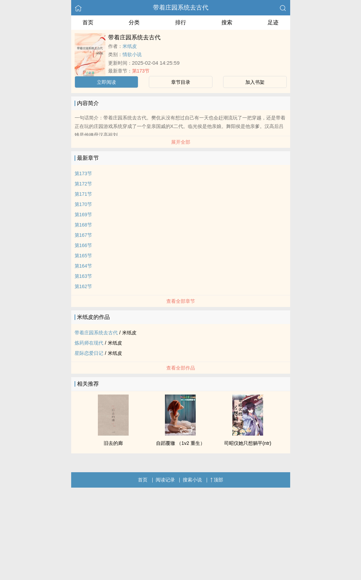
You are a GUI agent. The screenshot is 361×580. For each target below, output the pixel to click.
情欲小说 (132, 54)
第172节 (83, 183)
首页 (87, 22)
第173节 (141, 71)
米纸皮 (130, 46)
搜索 (226, 22)
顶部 (216, 479)
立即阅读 (106, 82)
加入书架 (255, 82)
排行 (180, 22)
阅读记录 (165, 479)
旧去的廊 (113, 443)
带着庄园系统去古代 (180, 7)
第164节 (83, 266)
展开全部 (180, 142)
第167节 (83, 235)
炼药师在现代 (89, 343)
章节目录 (180, 82)
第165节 (83, 255)
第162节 (83, 286)
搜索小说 (192, 479)
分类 (134, 22)
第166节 (83, 245)
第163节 (83, 276)
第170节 (83, 204)
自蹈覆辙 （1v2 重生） (180, 443)
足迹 (273, 22)
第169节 (83, 214)
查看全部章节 (180, 301)
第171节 (83, 194)
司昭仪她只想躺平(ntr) (247, 443)
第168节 (83, 225)
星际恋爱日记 (89, 353)
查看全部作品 (180, 368)
